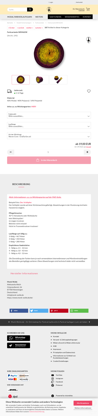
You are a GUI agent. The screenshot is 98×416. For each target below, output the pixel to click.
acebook (60, 382)
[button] (10, 152)
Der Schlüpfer (26, 202)
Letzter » (39, 28)
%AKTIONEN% (55, 17)
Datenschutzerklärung (36, 412)
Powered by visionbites (62, 396)
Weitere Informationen (83, 408)
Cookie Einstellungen (60, 361)
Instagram (57, 378)
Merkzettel (79, 2)
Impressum (57, 349)
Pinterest (57, 385)
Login (51, 2)
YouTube (56, 375)
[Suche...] (30, 9)
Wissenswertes (72, 17)
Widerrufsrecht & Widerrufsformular (66, 343)
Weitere (39, 17)
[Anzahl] (49, 152)
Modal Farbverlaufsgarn (19, 17)
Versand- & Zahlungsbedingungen (65, 340)
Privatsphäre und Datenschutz (64, 352)
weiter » (29, 28)
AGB (54, 346)
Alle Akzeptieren (83, 403)
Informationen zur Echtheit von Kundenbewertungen (64, 357)
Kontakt (87, 17)
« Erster (11, 28)
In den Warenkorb (46, 160)
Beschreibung (21, 184)
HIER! (33, 106)
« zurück (20, 28)
